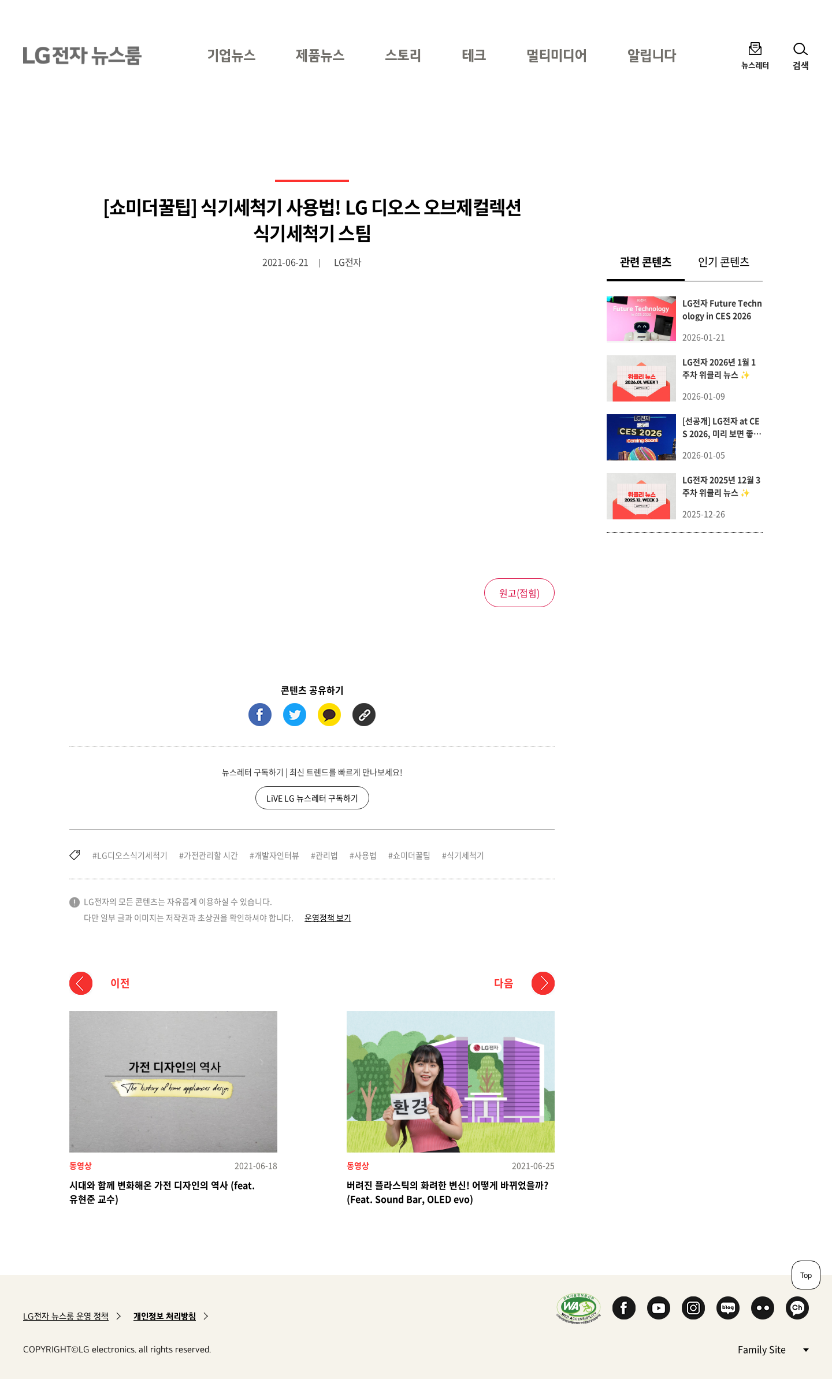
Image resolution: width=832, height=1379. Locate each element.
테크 (474, 55)
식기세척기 (465, 855)
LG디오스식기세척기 (132, 855)
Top (806, 1275)
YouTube (658, 1307)
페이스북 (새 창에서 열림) (260, 714)
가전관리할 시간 (211, 855)
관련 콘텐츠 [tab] (652, 261)
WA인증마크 (578, 1308)
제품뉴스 (320, 55)
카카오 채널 (797, 1307)
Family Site (773, 1348)
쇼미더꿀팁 (411, 855)
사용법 (365, 855)
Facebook (624, 1307)
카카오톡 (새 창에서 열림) (329, 714)
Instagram (693, 1307)
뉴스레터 (755, 65)
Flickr (762, 1307)
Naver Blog (728, 1307)
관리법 (326, 855)
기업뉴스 (231, 55)
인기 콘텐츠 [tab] (723, 262)
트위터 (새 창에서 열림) (294, 714)
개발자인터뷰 (276, 855)
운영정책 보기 (327, 917)
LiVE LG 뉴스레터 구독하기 (312, 798)
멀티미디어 (556, 55)
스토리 (403, 55)
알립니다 (651, 55)
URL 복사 (364, 714)
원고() (519, 593)
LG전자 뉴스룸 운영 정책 (66, 1316)
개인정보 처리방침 (164, 1316)
